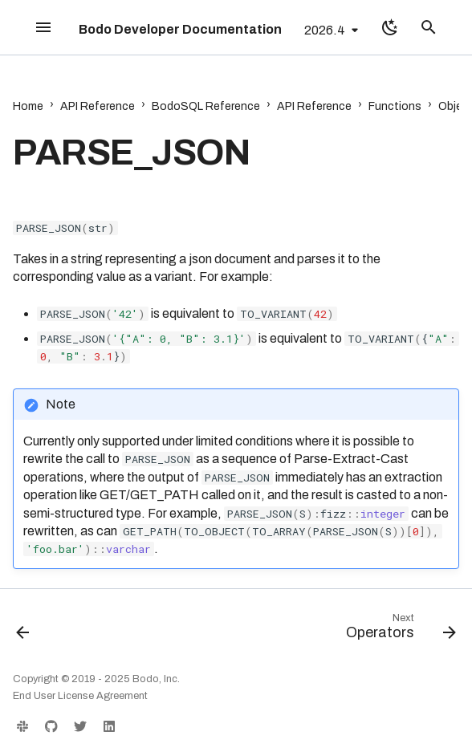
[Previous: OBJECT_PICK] (24, 630)
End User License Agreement (80, 695)
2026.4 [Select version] (324, 30)
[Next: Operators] (398, 630)
